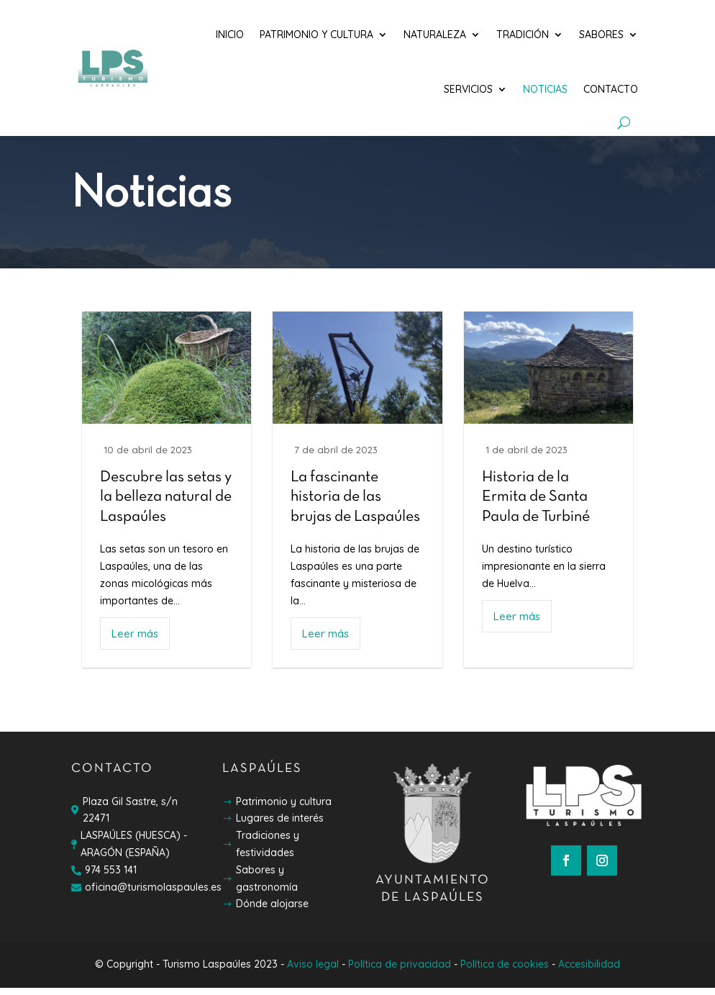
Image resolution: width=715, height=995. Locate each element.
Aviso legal (313, 971)
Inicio (230, 34)
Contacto (610, 89)
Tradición (522, 34)
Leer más (134, 641)
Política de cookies (504, 971)
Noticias (545, 89)
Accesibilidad (589, 971)
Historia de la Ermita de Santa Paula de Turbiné (536, 504)
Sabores (601, 34)
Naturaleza (435, 34)
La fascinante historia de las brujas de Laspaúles (355, 504)
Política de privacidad (399, 971)
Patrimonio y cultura (316, 34)
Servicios (468, 89)
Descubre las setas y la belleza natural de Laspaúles (166, 504)
